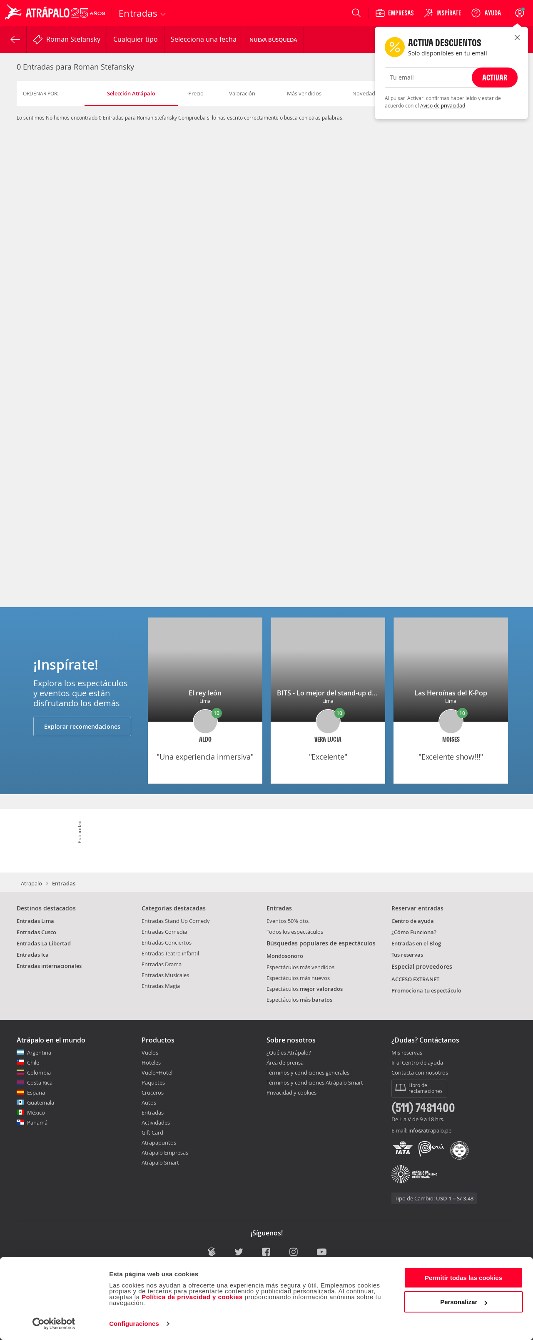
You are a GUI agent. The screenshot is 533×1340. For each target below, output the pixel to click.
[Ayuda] (486, 13)
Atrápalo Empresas (165, 1152)
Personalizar (463, 1301)
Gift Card (152, 1132)
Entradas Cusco (36, 932)
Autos (149, 1102)
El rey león (205, 693)
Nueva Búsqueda (273, 39)
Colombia (39, 1072)
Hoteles (151, 1062)
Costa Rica (39, 1082)
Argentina (39, 1052)
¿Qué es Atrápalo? (288, 1052)
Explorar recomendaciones (82, 726)
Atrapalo (31, 883)
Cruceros (153, 1092)
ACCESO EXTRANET (415, 979)
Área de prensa (285, 1062)
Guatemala (40, 1102)
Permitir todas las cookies (463, 1277)
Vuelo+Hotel (157, 1072)
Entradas (153, 1112)
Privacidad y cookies (291, 1092)
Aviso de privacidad (442, 105)
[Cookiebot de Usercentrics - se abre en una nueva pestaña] (53, 1324)
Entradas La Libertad (44, 943)
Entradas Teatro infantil (170, 953)
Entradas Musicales (165, 975)
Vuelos (150, 1052)
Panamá (37, 1122)
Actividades (156, 1122)
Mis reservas (406, 1053)
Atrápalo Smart (160, 1162)
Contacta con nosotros (419, 1073)
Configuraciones (134, 1323)
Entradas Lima (35, 921)
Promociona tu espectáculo (426, 990)
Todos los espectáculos (294, 931)
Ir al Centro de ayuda (417, 1063)
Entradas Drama (162, 964)
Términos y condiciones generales (307, 1072)
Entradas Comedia (164, 931)
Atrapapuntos (159, 1142)
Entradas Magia (161, 986)
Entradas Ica (33, 954)
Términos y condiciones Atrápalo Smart (314, 1082)
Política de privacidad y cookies (192, 1296)
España (36, 1092)
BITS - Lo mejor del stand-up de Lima (335, 693)
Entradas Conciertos (167, 942)
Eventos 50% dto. (287, 921)
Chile (33, 1062)
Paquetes (153, 1082)
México (36, 1112)
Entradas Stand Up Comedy (176, 921)
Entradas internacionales (49, 966)
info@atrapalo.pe (429, 1130)
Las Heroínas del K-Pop (450, 693)
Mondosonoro (284, 956)
